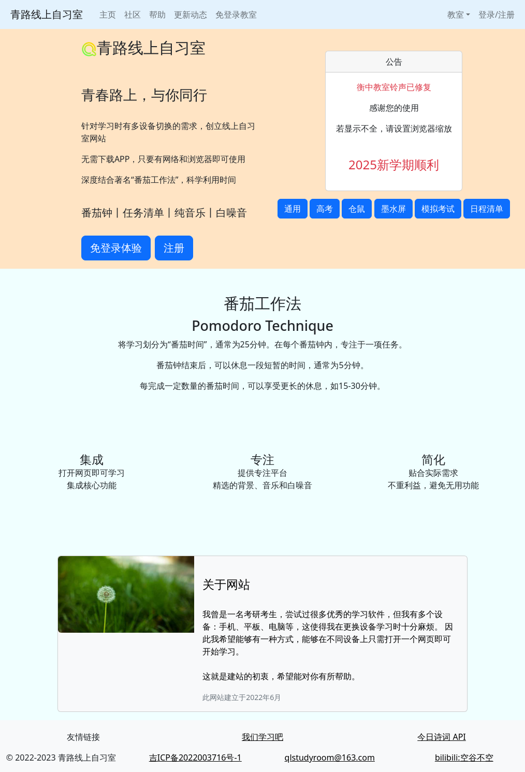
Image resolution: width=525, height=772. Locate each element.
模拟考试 (438, 208)
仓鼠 (356, 208)
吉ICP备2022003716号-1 (195, 757)
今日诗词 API (441, 736)
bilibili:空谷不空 (464, 757)
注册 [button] (174, 248)
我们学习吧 (262, 736)
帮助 (157, 14)
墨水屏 (393, 208)
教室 (455, 14)
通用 (292, 208)
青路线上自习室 (46, 14)
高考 (324, 208)
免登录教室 (236, 14)
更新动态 (190, 14)
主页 (107, 14)
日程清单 (486, 208)
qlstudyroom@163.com (330, 757)
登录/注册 (496, 14)
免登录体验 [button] (116, 248)
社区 (132, 14)
